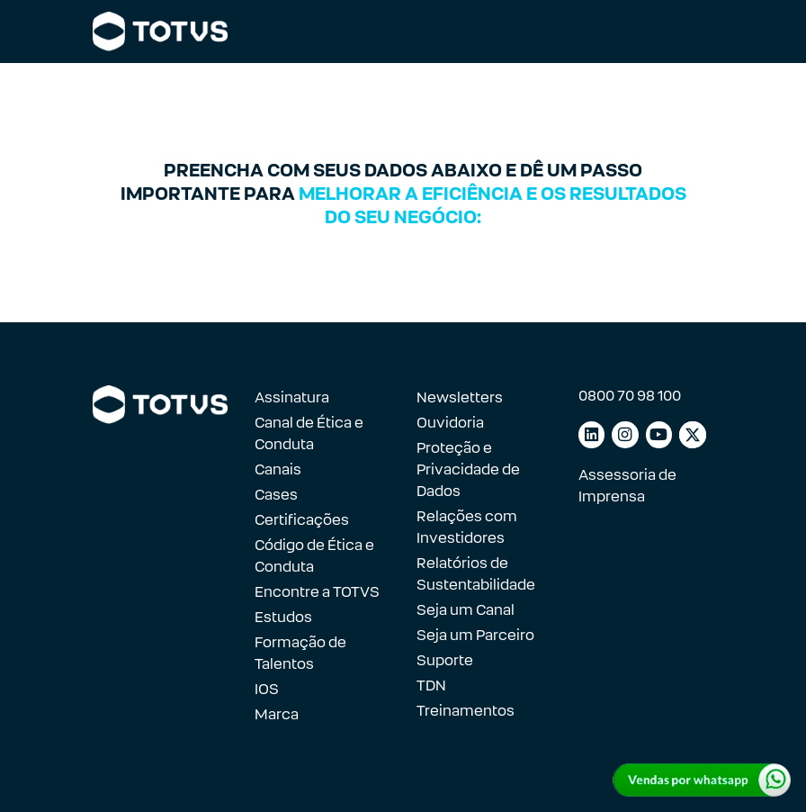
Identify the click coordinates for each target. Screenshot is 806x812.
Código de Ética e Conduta (314, 556)
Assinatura (292, 397)
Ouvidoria (450, 422)
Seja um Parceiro (475, 635)
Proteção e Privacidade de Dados (468, 469)
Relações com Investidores (466, 527)
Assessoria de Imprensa (627, 485)
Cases (276, 494)
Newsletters (459, 397)
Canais (278, 469)
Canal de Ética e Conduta (309, 433)
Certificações (302, 519)
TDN (431, 685)
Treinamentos (465, 710)
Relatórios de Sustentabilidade (475, 574)
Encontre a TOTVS (317, 591)
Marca (277, 714)
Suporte (444, 660)
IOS (267, 689)
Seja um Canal (465, 609)
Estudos (283, 617)
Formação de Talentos (300, 653)
